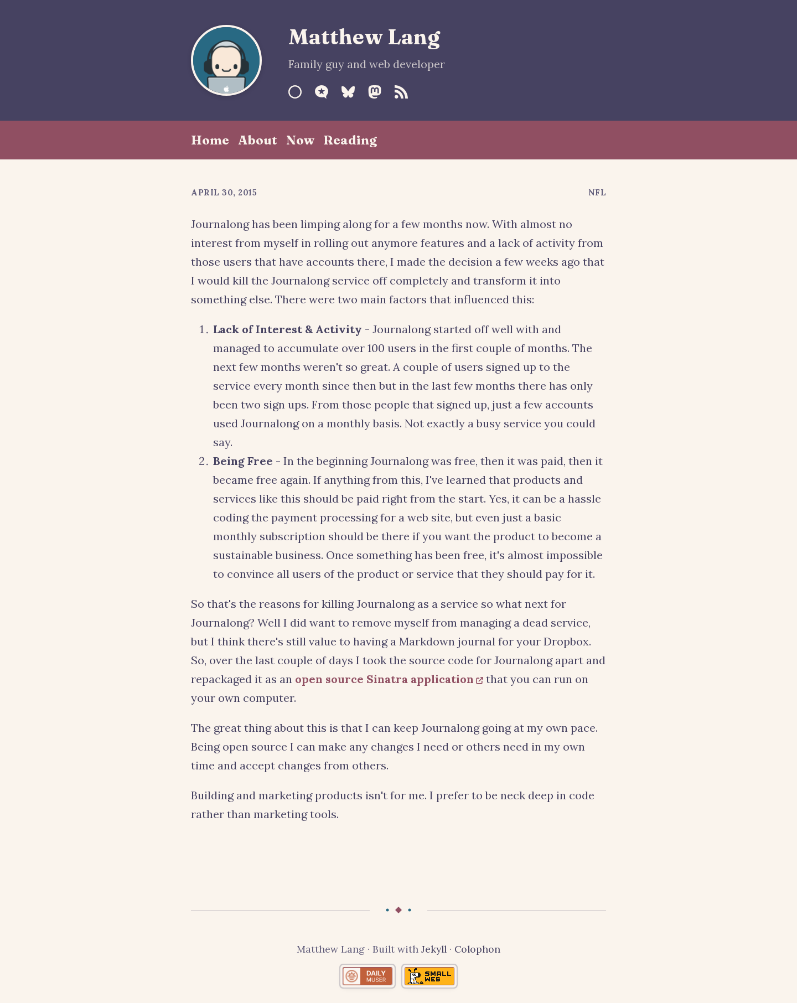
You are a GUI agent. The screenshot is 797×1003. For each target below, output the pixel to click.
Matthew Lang (364, 36)
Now (300, 140)
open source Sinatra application (384, 679)
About (257, 140)
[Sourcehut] (295, 92)
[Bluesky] (348, 92)
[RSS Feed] (401, 92)
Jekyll (434, 949)
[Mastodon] (374, 92)
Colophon (477, 949)
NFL (597, 193)
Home (210, 140)
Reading (350, 140)
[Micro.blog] (321, 92)
